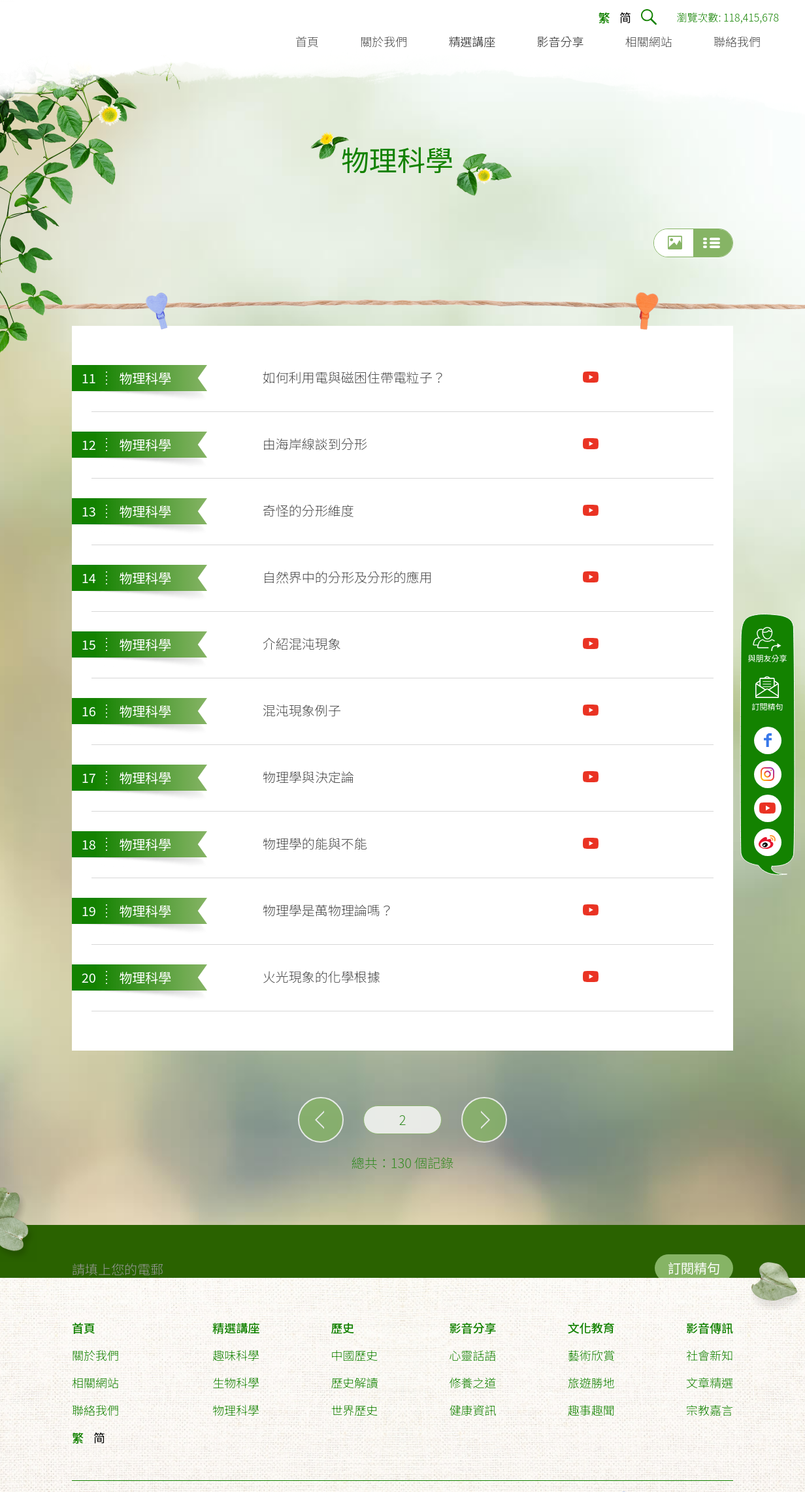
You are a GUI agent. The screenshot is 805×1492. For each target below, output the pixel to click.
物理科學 (235, 1411)
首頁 (83, 1328)
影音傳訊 (709, 1328)
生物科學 (235, 1383)
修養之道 (473, 1383)
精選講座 (235, 1328)
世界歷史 (354, 1411)
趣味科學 (235, 1356)
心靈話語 (473, 1356)
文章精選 (709, 1383)
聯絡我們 (95, 1411)
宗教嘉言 (709, 1411)
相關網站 (95, 1383)
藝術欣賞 (591, 1356)
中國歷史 (354, 1356)
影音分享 (473, 1328)
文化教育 (591, 1328)
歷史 (342, 1328)
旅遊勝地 (591, 1383)
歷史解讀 (354, 1383)
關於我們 (95, 1356)
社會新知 (709, 1356)
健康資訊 (473, 1411)
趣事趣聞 (591, 1411)
